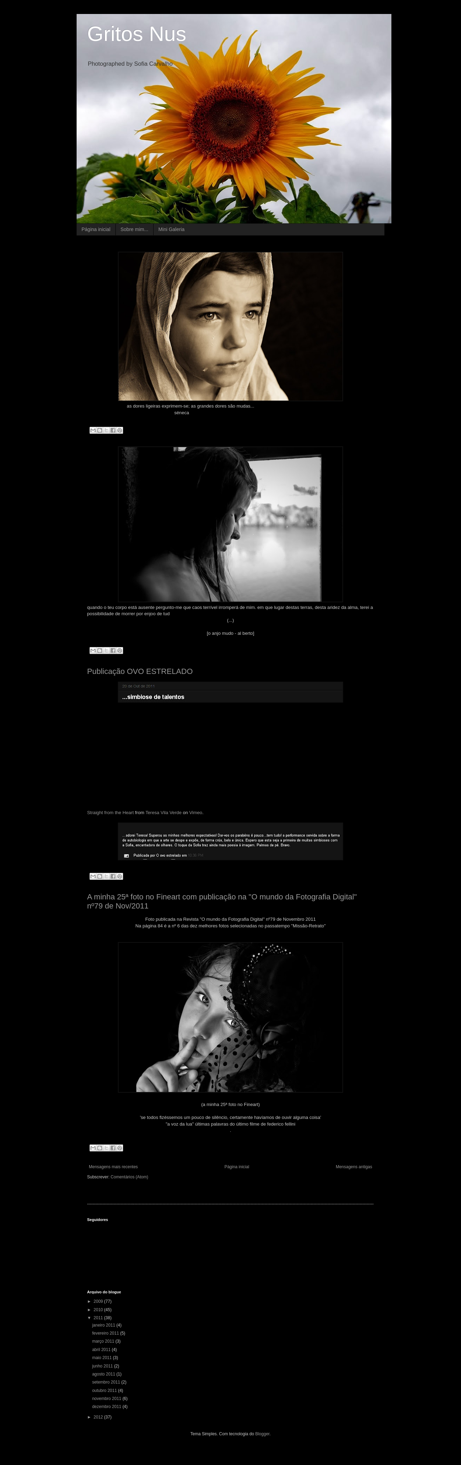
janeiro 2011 (104, 1325)
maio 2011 (102, 1357)
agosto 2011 (104, 1374)
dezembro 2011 (107, 1406)
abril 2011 (102, 1349)
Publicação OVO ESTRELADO (140, 671)
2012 (99, 1417)
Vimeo (195, 812)
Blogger (262, 1433)
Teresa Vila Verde (164, 812)
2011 (99, 1317)
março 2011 (103, 1341)
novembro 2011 (107, 1398)
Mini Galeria (171, 229)
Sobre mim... (134, 229)
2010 (99, 1309)
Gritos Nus (136, 33)
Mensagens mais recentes (113, 1166)
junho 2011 (103, 1366)
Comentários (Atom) (129, 1177)
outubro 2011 (105, 1390)
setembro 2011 (106, 1382)
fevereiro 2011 (106, 1333)
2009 (99, 1301)
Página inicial (96, 229)
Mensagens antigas (354, 1166)
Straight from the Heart (110, 812)
